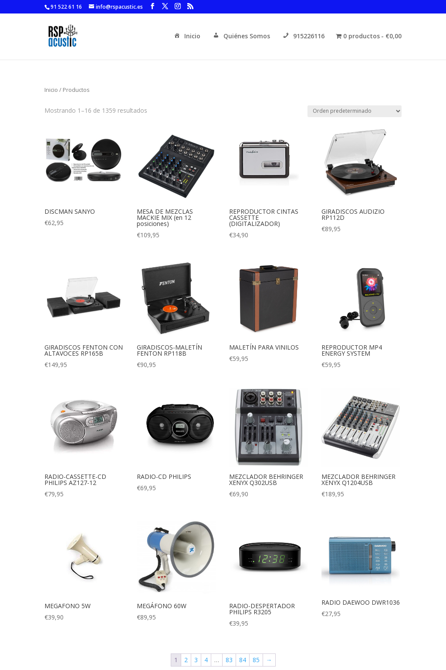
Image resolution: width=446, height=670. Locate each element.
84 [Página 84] (242, 660)
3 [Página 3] (196, 660)
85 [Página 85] (256, 660)
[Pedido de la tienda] (354, 111)
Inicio (186, 36)
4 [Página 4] (206, 660)
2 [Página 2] (186, 660)
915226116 (302, 36)
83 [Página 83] (229, 660)
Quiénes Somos (241, 36)
